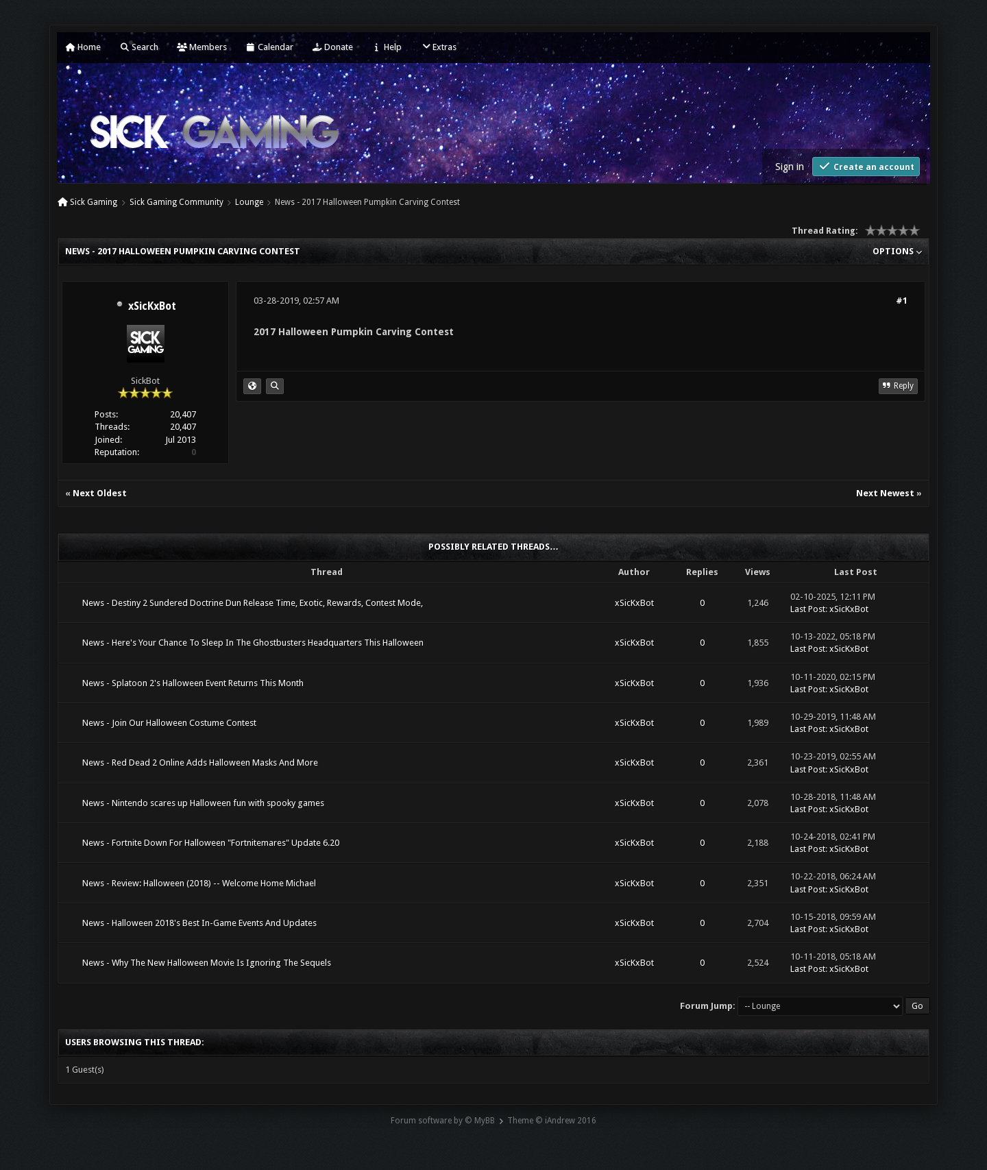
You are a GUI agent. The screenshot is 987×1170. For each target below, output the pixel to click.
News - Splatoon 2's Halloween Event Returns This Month (193, 683)
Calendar (269, 47)
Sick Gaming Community (176, 202)
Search (138, 47)
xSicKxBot (152, 306)
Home (83, 47)
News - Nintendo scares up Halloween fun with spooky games (203, 803)
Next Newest (885, 493)
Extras (438, 47)
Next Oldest (100, 493)
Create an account (866, 166)
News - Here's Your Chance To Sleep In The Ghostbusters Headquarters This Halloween (253, 642)
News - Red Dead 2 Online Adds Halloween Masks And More (200, 762)
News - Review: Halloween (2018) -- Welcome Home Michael (199, 883)
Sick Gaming (93, 202)
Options (897, 251)
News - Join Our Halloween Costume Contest (169, 723)
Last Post (807, 609)
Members (202, 47)
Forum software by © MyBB (443, 1120)
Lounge (249, 202)
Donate (332, 47)
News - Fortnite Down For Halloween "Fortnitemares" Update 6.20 (210, 843)
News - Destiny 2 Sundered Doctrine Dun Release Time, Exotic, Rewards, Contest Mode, (252, 603)
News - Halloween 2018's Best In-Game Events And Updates (199, 923)
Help (386, 47)
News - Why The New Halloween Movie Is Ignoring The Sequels (206, 963)
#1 (901, 300)
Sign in (789, 166)
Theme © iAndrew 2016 (551, 1120)
